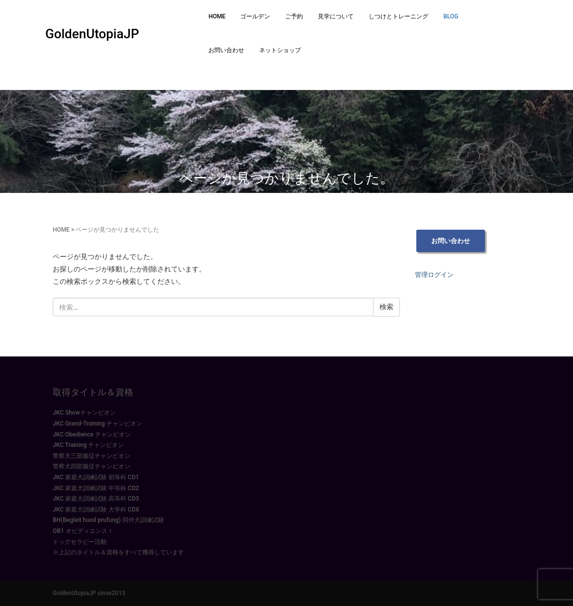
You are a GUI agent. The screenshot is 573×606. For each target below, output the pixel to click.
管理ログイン (434, 274)
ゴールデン (255, 16)
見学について (336, 16)
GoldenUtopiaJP (92, 33)
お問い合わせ (226, 50)
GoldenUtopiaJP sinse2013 (89, 593)
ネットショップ (280, 50)
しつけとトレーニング (398, 16)
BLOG (450, 16)
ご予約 (294, 16)
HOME (216, 16)
